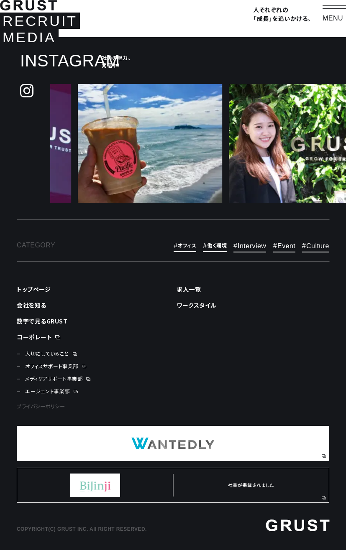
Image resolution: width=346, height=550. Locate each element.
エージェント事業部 (47, 391)
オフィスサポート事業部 (51, 366)
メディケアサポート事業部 (53, 378)
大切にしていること (47, 353)
